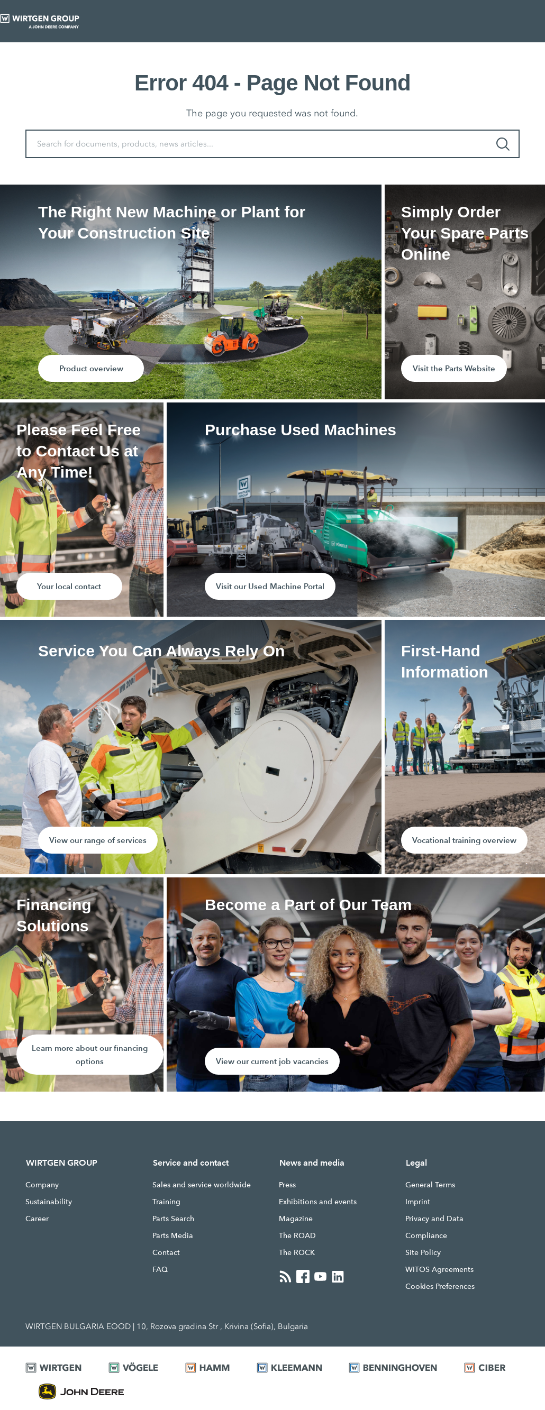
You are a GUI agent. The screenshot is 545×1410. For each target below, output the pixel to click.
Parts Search (173, 1218)
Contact (166, 1252)
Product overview (91, 368)
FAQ (160, 1269)
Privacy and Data (434, 1218)
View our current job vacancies (272, 1061)
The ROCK (297, 1252)
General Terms (430, 1184)
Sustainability (48, 1201)
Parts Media (172, 1235)
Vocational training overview (464, 840)
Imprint (417, 1201)
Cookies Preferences (440, 1286)
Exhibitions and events (318, 1201)
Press (287, 1184)
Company (42, 1184)
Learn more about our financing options (90, 1054)
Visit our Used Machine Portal (270, 586)
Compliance (426, 1235)
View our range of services (98, 840)
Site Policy (423, 1252)
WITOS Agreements (439, 1269)
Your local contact (69, 586)
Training (166, 1201)
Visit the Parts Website (454, 368)
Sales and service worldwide (201, 1184)
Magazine (296, 1218)
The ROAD (297, 1235)
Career (37, 1218)
